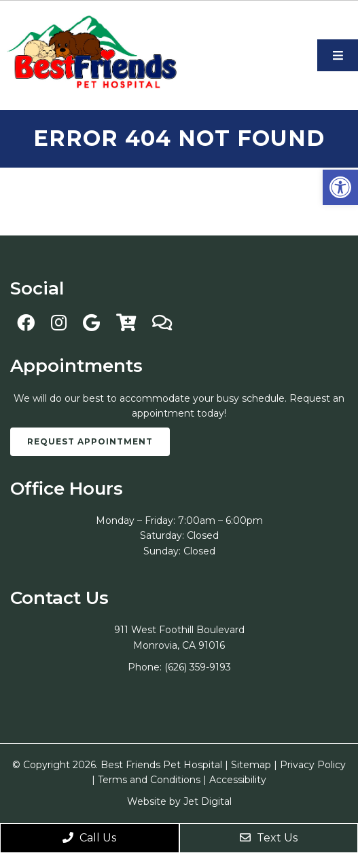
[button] (340, 187)
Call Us (89, 837)
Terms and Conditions (149, 780)
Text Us (269, 837)
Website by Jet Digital (179, 801)
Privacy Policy (313, 765)
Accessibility (237, 780)
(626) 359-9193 (197, 667)
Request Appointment (90, 441)
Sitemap (251, 765)
